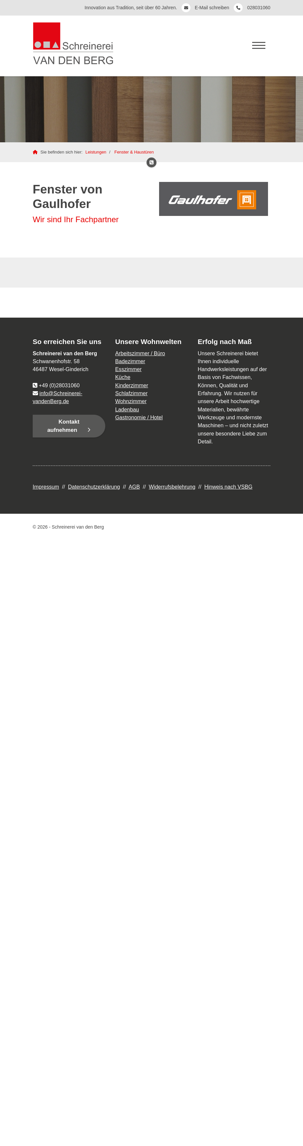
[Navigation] (258, 45)
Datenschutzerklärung (94, 487)
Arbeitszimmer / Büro (140, 353)
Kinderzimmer (131, 385)
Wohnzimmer (131, 401)
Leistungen (95, 152)
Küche (122, 377)
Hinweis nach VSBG (228, 487)
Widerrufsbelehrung (172, 487)
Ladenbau (127, 409)
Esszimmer (128, 369)
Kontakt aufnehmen (63, 426)
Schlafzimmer (131, 393)
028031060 (258, 7)
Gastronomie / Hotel (139, 417)
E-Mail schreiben (212, 7)
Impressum (46, 487)
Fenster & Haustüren (134, 152)
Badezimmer (130, 361)
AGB (134, 487)
